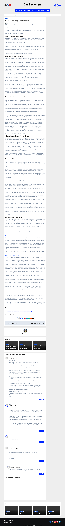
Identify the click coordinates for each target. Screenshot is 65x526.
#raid (27, 24)
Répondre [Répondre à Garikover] (41, 430)
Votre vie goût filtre (38, 345)
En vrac (7, 18)
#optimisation (16, 24)
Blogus (35, 525)
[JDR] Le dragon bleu (38, 512)
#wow (33, 24)
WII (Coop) (48, 10)
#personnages (21, 24)
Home (16, 10)
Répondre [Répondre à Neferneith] (41, 441)
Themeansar (40, 525)
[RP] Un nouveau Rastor (25, 512)
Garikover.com (33, 4)
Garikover (20, 10)
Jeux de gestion (30, 10)
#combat (7, 24)
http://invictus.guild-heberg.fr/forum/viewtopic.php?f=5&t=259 (20, 454)
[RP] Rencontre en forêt (11, 512)
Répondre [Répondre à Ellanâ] (41, 399)
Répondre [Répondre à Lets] (41, 460)
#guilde (10, 24)
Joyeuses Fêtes (23, 345)
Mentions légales (37, 10)
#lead (13, 24)
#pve (25, 24)
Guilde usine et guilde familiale (18, 21)
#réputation (30, 24)
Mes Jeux (43, 10)
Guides (24, 10)
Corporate (50, 512)
